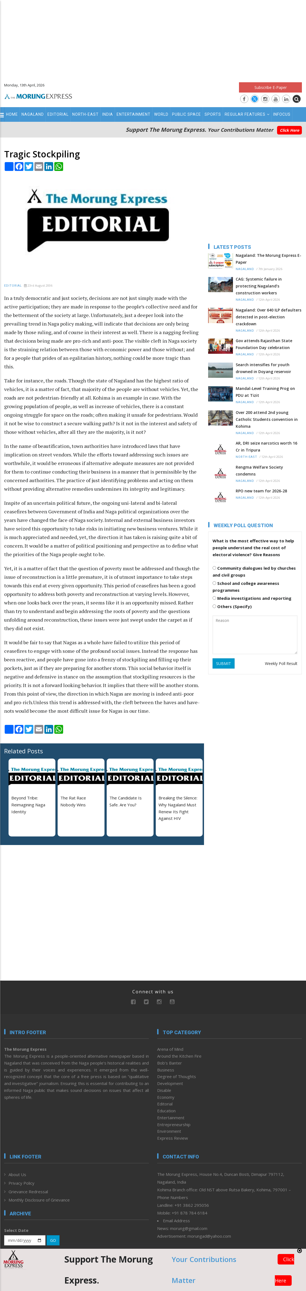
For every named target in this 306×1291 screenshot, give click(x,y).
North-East (85, 114)
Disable (164, 1090)
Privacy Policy (21, 1183)
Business (165, 1070)
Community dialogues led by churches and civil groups (254, 571)
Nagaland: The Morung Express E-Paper (268, 259)
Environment (169, 1131)
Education (166, 1110)
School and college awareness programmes (246, 586)
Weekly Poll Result (281, 663)
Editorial (58, 114)
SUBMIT (223, 663)
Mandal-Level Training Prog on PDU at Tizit (265, 392)
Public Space (186, 114)
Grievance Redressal (28, 1191)
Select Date (16, 1230)
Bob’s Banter (169, 1063)
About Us (17, 1174)
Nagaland (33, 114)
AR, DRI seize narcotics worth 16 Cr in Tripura (266, 446)
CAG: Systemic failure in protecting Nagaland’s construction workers (259, 285)
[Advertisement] (153, 38)
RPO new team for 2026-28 (261, 490)
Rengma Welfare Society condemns (259, 470)
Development (170, 1083)
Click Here (289, 130)
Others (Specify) (232, 606)
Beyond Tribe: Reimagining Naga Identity (28, 804)
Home (12, 114)
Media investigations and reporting (252, 598)
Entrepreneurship (173, 1124)
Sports (213, 114)
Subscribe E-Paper (270, 87)
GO (53, 1240)
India (107, 114)
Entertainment (134, 114)
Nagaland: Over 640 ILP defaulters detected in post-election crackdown (268, 316)
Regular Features (247, 114)
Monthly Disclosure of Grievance (39, 1200)
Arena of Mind (170, 1049)
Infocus (282, 114)
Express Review (172, 1138)
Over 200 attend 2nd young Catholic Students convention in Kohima (267, 419)
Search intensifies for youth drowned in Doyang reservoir (263, 368)
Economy (166, 1097)
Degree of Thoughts (176, 1076)
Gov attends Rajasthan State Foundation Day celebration (264, 344)
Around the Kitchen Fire (179, 1056)
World (161, 114)
